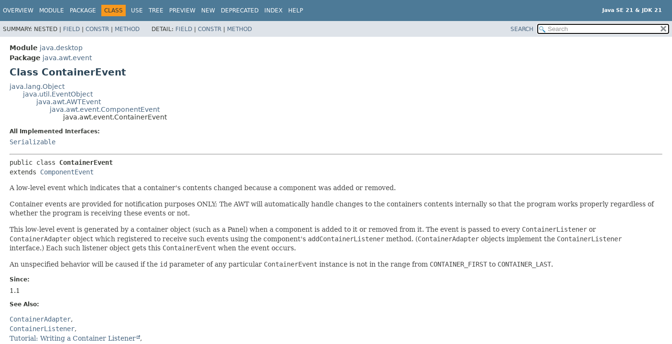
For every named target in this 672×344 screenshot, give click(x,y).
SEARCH (521, 29)
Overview (18, 10)
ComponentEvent (67, 172)
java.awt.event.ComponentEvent (105, 109)
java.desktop (61, 48)
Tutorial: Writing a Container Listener (73, 338)
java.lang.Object (37, 86)
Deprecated (240, 10)
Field (71, 29)
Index (273, 10)
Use (137, 10)
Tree (156, 10)
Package (83, 10)
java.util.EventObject (58, 94)
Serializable (32, 142)
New (208, 10)
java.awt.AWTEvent (68, 102)
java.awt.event (67, 58)
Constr (97, 29)
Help (295, 10)
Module (51, 10)
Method (127, 29)
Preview (182, 10)
